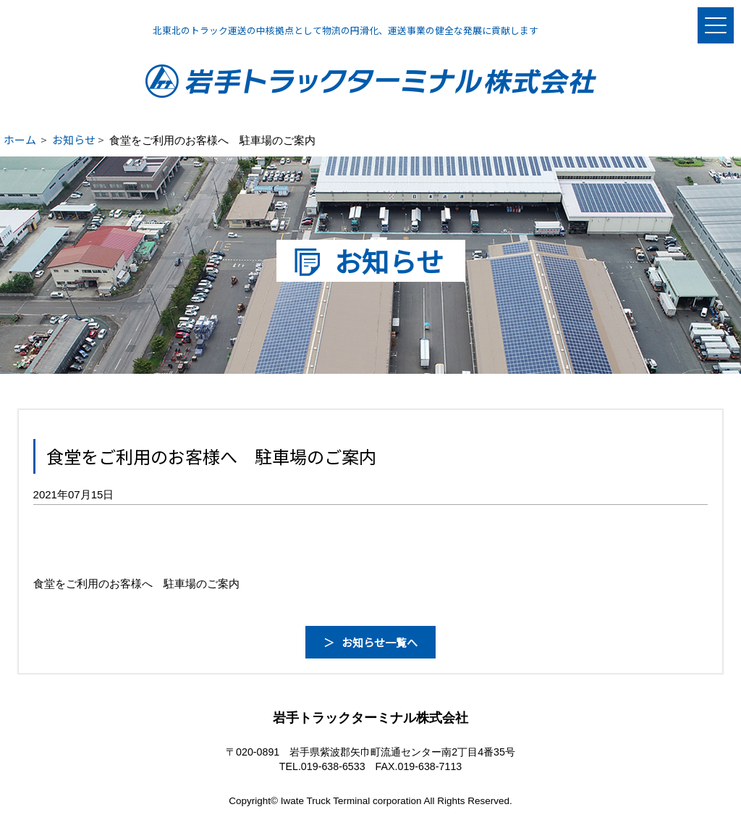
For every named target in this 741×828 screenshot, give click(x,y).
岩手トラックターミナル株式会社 (370, 81)
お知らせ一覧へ (380, 642)
